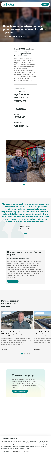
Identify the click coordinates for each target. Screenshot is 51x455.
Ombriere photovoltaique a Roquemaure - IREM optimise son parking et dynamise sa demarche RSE (15, 334)
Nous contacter (13, 281)
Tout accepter (16, 451)
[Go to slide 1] (24, 184)
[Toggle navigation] (45, 4)
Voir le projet (4, 349)
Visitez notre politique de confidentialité (18, 448)
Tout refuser (26, 451)
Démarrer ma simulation (20, 391)
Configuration (5, 451)
